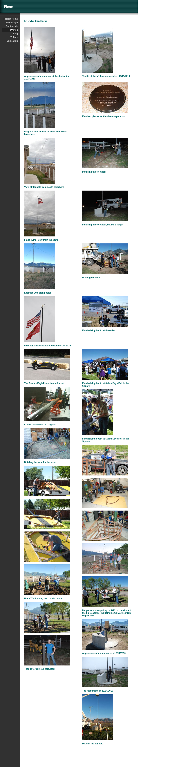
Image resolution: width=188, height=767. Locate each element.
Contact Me (12, 26)
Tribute (14, 37)
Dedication (12, 41)
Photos (14, 30)
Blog (15, 33)
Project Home (11, 19)
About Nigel (12, 22)
